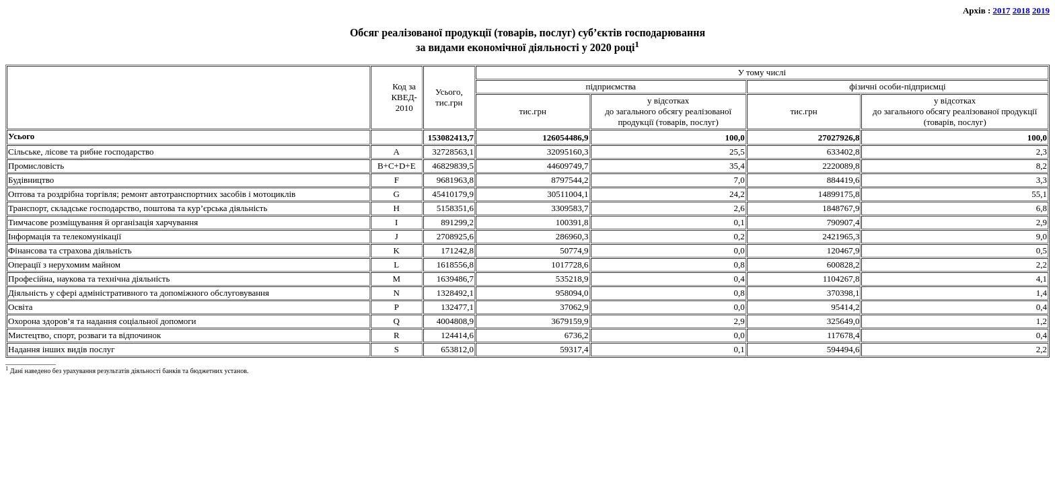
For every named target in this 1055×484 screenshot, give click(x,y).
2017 (1002, 10)
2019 (1041, 10)
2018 (1021, 10)
